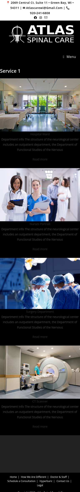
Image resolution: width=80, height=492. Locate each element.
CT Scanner (40, 401)
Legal (40, 485)
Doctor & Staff (58, 477)
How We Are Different (33, 477)
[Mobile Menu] (69, 57)
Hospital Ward (40, 134)
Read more (39, 159)
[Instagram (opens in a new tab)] (40, 18)
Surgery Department (40, 312)
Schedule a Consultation (21, 481)
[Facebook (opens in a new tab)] (35, 18)
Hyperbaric (46, 481)
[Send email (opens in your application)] (45, 18)
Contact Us (62, 481)
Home (13, 477)
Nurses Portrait (40, 224)
